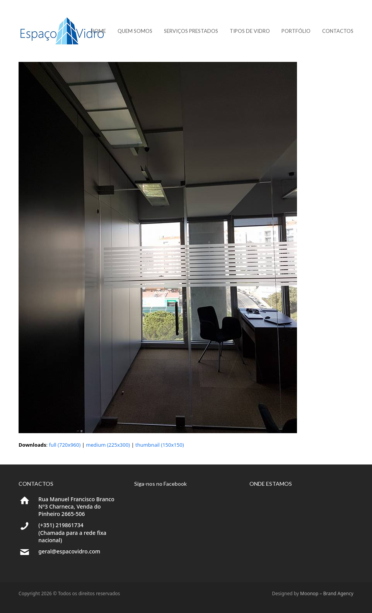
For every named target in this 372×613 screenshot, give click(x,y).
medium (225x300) (108, 444)
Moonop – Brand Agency (326, 593)
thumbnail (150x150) (159, 444)
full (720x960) (64, 444)
